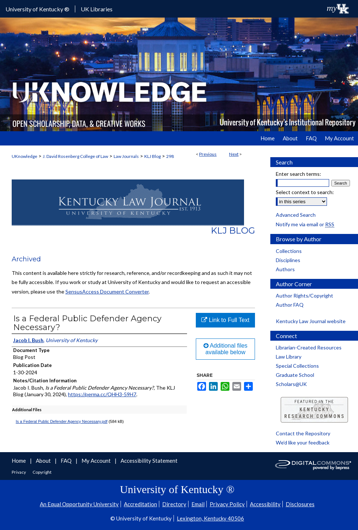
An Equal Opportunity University (79, 504)
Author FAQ (290, 305)
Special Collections (297, 366)
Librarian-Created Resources (309, 347)
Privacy (19, 472)
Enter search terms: (298, 174)
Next (234, 154)
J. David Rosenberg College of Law (75, 156)
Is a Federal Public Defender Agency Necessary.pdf (61, 421)
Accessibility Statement (149, 460)
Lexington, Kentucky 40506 (210, 518)
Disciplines (288, 260)
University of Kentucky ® (37, 8)
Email (198, 504)
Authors (285, 269)
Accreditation (140, 504)
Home (19, 460)
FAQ (67, 460)
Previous (208, 154)
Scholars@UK (291, 384)
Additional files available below (225, 348)
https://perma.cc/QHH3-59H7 (102, 394)
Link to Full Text (225, 320)
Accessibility (265, 504)
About (44, 460)
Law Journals (126, 156)
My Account (96, 460)
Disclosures (300, 504)
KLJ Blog (152, 156)
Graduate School (295, 375)
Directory (174, 504)
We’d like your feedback (303, 442)
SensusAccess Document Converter (107, 291)
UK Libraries (97, 8)
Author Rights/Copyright (304, 295)
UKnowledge (24, 156)
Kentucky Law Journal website (311, 321)
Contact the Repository (303, 433)
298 (170, 156)
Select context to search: (305, 192)
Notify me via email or (305, 224)
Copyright (42, 472)
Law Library (288, 356)
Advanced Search (296, 215)
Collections (289, 251)
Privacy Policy (227, 504)
